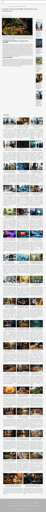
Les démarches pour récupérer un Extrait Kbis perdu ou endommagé (36, 308)
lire (31, 47)
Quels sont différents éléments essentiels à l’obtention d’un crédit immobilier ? (13, 486)
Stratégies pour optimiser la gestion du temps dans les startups (10, 285)
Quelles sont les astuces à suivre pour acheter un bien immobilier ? (36, 417)
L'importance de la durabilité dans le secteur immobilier (36, 396)
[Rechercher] (21, 502)
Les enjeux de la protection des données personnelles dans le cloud (23, 263)
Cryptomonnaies (30, 505)
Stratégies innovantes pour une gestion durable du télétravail (36, 263)
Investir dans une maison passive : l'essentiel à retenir (36, 439)
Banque (14, 505)
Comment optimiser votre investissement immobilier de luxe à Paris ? (23, 462)
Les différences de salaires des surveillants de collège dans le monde (9, 396)
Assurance (9, 505)
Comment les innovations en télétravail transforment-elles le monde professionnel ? (39, 103)
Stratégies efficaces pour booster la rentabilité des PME (23, 218)
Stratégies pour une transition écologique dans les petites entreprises (9, 218)
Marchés (23, 505)
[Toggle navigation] (2, 2)
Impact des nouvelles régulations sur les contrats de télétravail (23, 285)
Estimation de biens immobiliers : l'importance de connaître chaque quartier (39, 68)
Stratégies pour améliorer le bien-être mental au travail (23, 240)
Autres (6, 6)
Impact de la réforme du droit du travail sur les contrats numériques (36, 240)
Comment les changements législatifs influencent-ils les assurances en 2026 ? (39, 51)
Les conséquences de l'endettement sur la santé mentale (9, 352)
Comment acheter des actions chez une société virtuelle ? (23, 352)
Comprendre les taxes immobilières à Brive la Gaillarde (23, 396)
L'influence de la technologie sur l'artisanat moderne (10, 374)
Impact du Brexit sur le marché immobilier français (23, 417)
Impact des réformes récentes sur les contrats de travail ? (9, 150)
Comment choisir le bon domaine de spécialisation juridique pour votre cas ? (39, 86)
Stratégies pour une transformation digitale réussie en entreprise (36, 150)
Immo (18, 505)
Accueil (3, 6)
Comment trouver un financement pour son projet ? (36, 352)
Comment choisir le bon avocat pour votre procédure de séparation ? (39, 34)
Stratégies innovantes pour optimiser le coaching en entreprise (9, 240)
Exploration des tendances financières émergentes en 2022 (9, 439)
